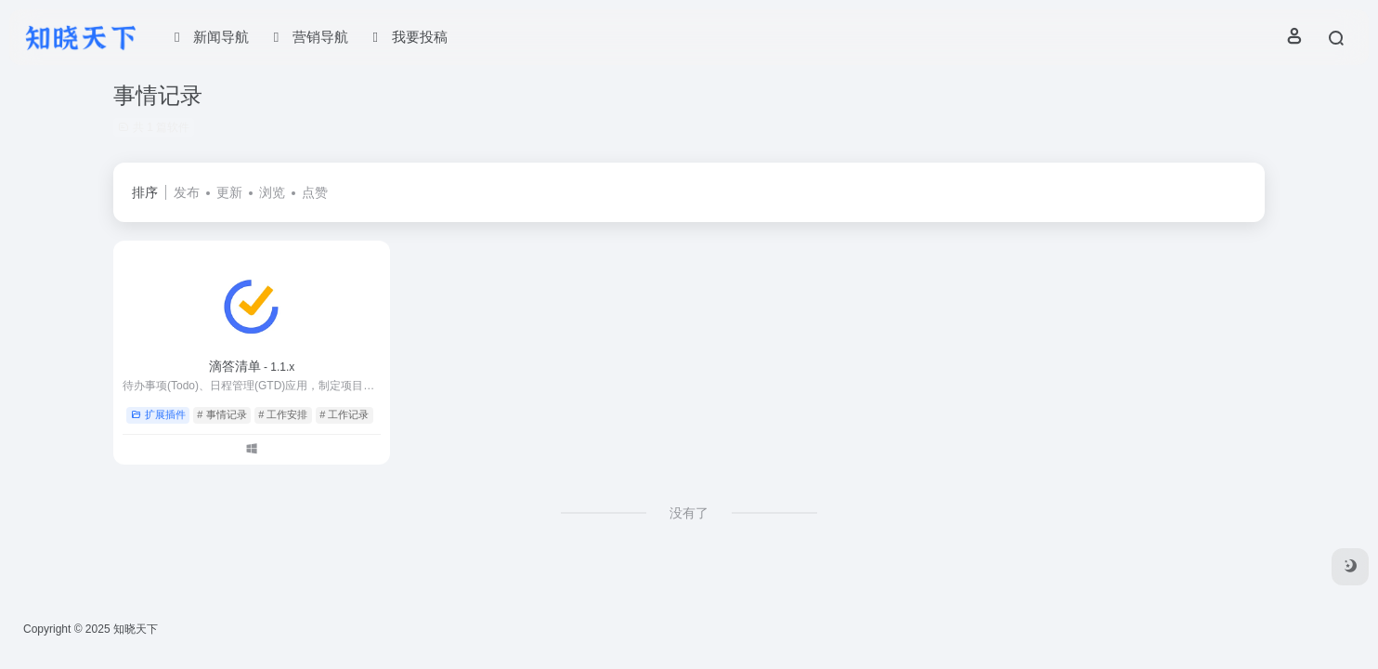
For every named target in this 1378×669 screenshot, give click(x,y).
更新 (229, 192)
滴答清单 (252, 366)
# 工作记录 (344, 414)
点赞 (315, 192)
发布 (187, 192)
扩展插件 (158, 414)
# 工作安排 (282, 414)
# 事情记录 (221, 414)
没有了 (689, 512)
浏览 (272, 192)
